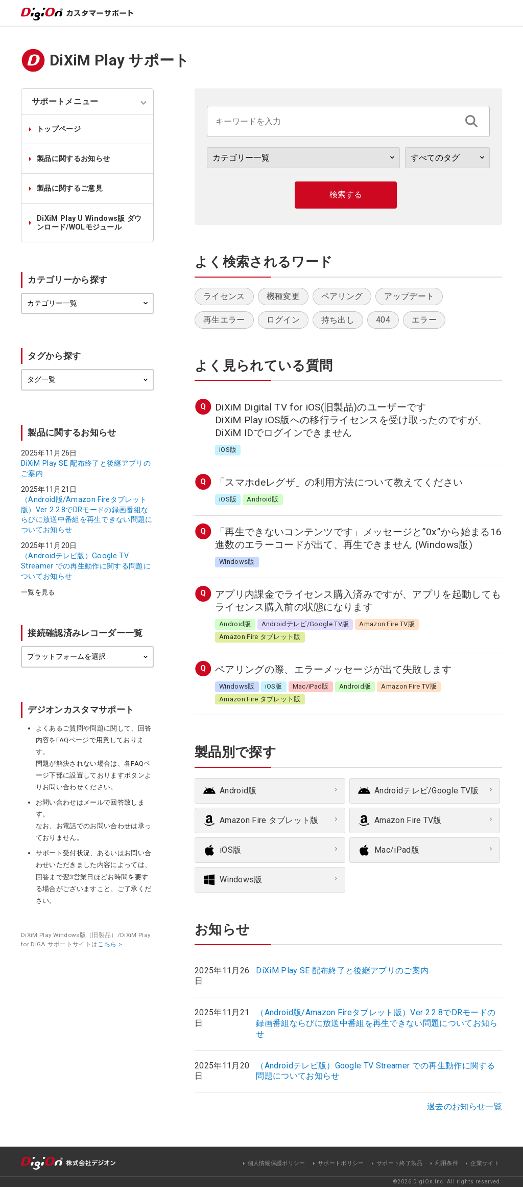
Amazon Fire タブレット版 (269, 820)
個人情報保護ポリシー (276, 1163)
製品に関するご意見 (70, 188)
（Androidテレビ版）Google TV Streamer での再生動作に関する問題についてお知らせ (86, 566)
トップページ (59, 129)
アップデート (409, 296)
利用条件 (446, 1163)
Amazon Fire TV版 (408, 820)
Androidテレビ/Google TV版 (426, 790)
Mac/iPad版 (396, 850)
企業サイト (485, 1163)
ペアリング (342, 296)
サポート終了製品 (399, 1163)
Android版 (238, 790)
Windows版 (241, 879)
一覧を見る (38, 592)
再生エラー (224, 320)
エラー (424, 320)
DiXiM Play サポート (120, 60)
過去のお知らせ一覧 (464, 1106)
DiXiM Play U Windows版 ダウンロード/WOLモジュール (89, 223)
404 (383, 320)
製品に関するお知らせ (73, 158)
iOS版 (230, 850)
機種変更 (283, 296)
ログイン (283, 320)
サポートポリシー (341, 1163)
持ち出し (337, 320)
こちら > (110, 944)
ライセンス (224, 296)
